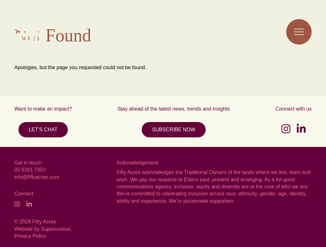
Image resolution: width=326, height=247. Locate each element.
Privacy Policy (30, 236)
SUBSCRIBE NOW (173, 129)
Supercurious (56, 229)
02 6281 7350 (30, 169)
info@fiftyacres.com (36, 177)
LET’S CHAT (43, 129)
